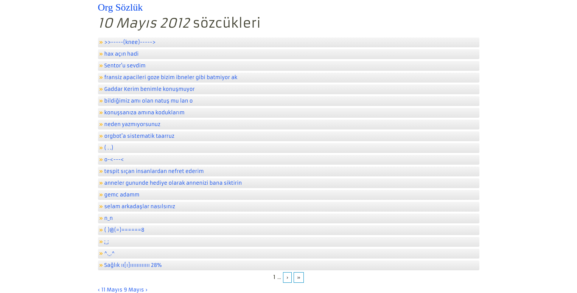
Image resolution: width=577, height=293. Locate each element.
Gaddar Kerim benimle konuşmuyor (149, 89)
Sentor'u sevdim (125, 65)
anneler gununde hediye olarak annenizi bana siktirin (173, 183)
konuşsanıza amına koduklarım (144, 112)
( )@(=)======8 (124, 230)
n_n (108, 218)
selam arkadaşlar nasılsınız (139, 206)
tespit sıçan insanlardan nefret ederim (154, 171)
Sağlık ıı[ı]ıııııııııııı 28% (133, 265)
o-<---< (114, 159)
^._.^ (109, 253)
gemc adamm (122, 195)
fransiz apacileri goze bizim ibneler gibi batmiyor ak (171, 77)
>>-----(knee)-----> (130, 42)
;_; (106, 241)
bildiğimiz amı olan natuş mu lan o (148, 101)
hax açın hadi (121, 54)
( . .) (109, 148)
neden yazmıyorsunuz (132, 124)
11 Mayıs (111, 290)
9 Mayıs (134, 290)
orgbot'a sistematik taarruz (139, 136)
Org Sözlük (120, 7)
